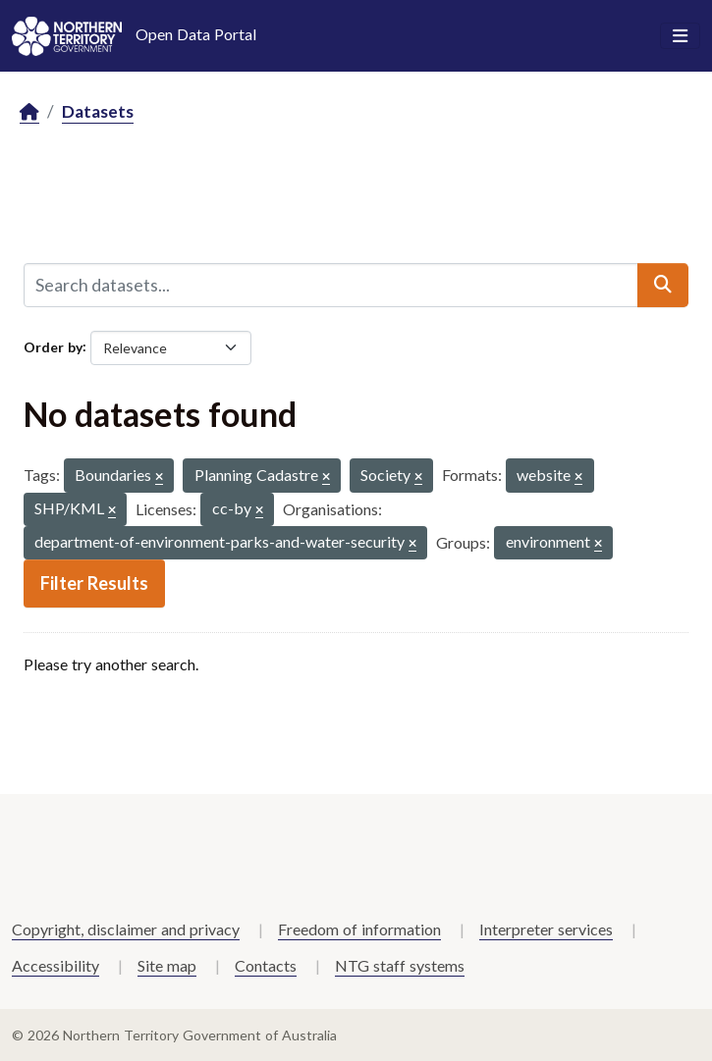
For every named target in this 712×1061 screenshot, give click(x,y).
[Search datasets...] (331, 284)
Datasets (98, 111)
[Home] (29, 112)
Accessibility (55, 965)
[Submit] (662, 284)
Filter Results (94, 583)
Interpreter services (546, 929)
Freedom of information (359, 929)
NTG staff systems (400, 965)
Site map (166, 965)
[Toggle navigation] (680, 36)
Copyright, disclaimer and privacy (126, 929)
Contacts (266, 965)
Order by (53, 346)
